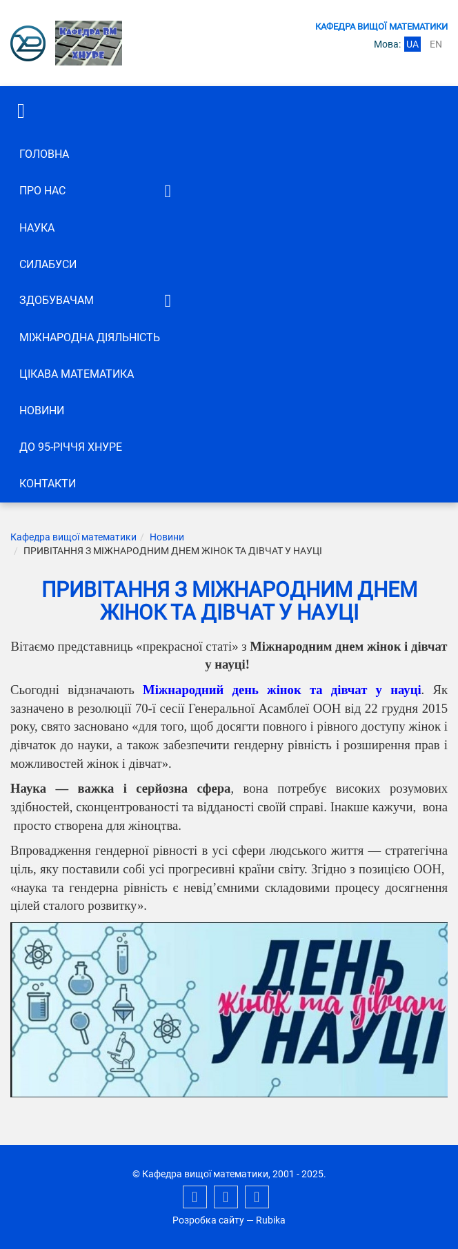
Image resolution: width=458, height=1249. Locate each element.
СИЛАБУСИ (48, 264)
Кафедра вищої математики (73, 536)
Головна (44, 154)
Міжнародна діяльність (89, 337)
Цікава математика (76, 373)
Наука (36, 227)
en (436, 44)
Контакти (47, 483)
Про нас (42, 190)
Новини (41, 410)
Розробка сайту (208, 1220)
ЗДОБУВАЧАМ (56, 300)
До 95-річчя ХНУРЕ (70, 447)
